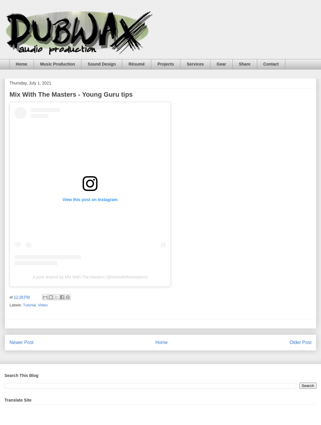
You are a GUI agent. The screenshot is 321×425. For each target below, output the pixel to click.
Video (43, 305)
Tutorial (29, 305)
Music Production (57, 64)
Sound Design (102, 64)
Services (195, 64)
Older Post (300, 342)
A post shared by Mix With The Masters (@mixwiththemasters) (90, 277)
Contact (271, 64)
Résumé (136, 64)
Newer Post (22, 342)
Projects (166, 64)
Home (21, 64)
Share (245, 64)
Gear (221, 64)
